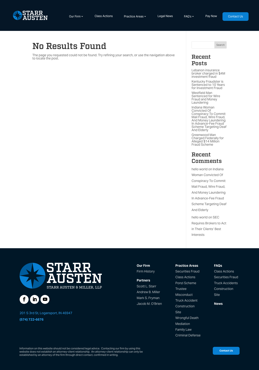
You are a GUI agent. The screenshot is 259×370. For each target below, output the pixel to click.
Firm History (146, 271)
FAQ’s (187, 16)
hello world (200, 169)
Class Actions (104, 16)
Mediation (182, 324)
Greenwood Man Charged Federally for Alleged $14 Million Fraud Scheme (208, 140)
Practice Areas (134, 16)
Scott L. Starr (146, 286)
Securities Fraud (187, 271)
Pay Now (211, 16)
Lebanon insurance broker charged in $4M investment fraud (208, 73)
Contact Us (235, 16)
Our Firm (75, 16)
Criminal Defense (188, 335)
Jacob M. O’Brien (149, 304)
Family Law (183, 329)
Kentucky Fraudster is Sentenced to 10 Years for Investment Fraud (208, 84)
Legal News (165, 16)
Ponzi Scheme (185, 283)
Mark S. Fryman (148, 298)
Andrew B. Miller (148, 292)
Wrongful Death (187, 318)
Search (220, 45)
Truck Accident (186, 300)
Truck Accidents (226, 283)
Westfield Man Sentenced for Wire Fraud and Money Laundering (206, 98)
